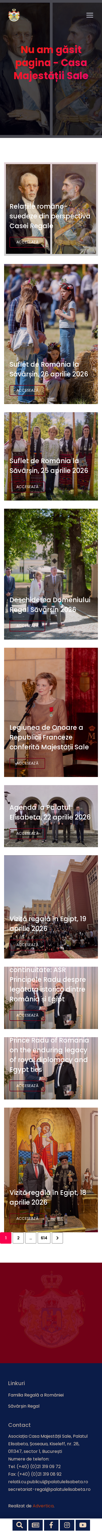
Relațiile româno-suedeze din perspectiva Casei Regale (50, 216)
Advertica (43, 1506)
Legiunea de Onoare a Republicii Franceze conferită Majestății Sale (49, 737)
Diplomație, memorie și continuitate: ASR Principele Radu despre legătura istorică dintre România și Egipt (48, 980)
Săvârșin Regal (23, 1406)
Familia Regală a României (36, 1395)
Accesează (27, 242)
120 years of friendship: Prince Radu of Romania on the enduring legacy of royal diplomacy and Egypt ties (49, 1050)
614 (44, 1238)
